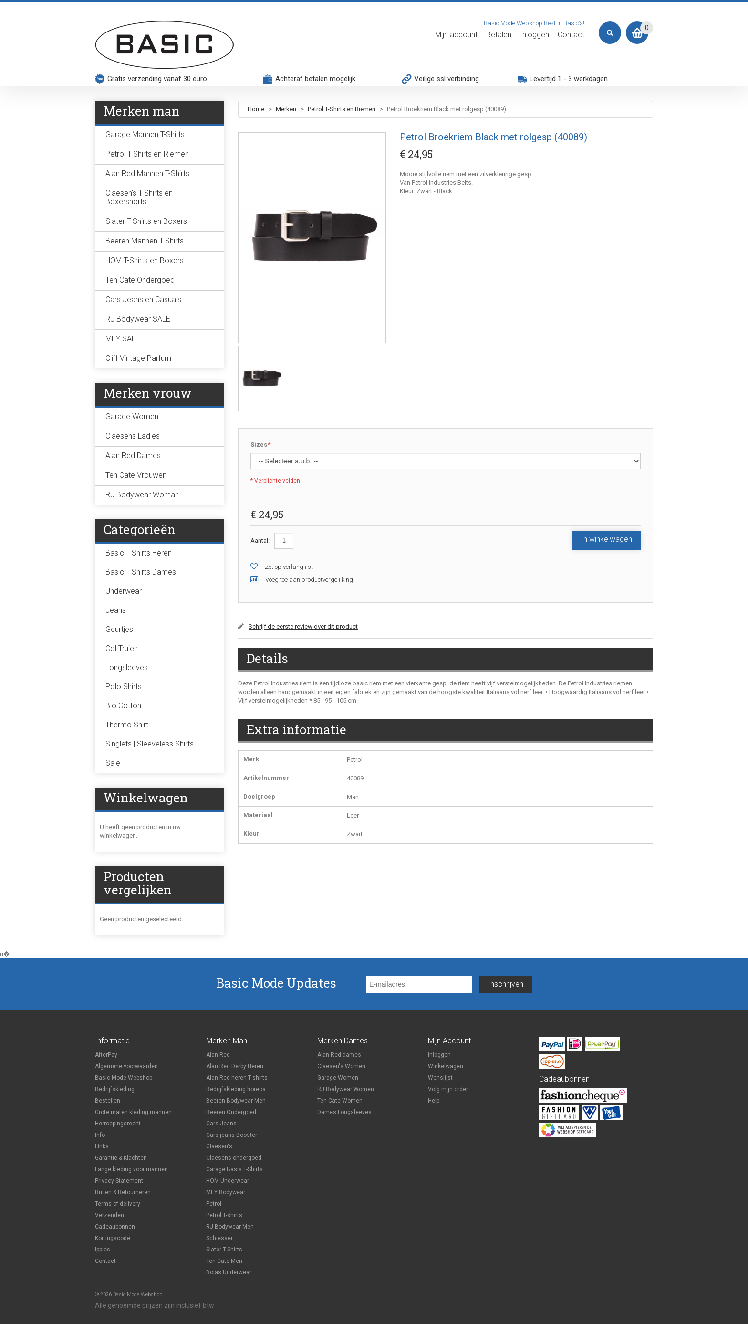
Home (256, 109)
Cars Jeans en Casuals (143, 299)
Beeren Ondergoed (231, 1112)
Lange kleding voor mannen (131, 1169)
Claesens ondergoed (233, 1158)
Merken (287, 109)
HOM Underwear (227, 1180)
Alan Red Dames (133, 455)
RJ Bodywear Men (230, 1226)
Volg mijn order (448, 1089)
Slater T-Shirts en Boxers (146, 221)
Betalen (498, 35)
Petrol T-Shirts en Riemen (341, 109)
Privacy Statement (119, 1180)
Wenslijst (440, 1077)
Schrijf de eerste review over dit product (303, 626)
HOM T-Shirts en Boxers (144, 260)
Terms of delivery (117, 1203)
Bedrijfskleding (115, 1089)
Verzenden (109, 1215)
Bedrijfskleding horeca (236, 1089)
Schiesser (219, 1238)
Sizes (260, 445)
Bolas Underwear (228, 1272)
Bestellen (107, 1100)
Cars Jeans (221, 1123)
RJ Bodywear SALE (137, 319)
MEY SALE (122, 338)
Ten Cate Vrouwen (135, 475)
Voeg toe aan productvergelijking (309, 579)
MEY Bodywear (225, 1192)
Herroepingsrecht (118, 1123)
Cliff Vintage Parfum (138, 358)
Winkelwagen (445, 1066)
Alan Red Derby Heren (234, 1066)
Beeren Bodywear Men (236, 1100)
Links (102, 1146)
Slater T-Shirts (224, 1249)
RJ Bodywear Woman (142, 494)
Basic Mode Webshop (123, 1077)
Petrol (213, 1203)
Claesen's (219, 1146)
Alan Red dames (339, 1054)
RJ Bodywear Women (345, 1089)
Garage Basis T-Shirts (234, 1169)
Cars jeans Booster (231, 1135)
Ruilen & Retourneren (123, 1192)
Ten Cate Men (224, 1261)
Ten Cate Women (340, 1100)
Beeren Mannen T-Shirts (144, 240)
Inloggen (534, 35)
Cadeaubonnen (115, 1226)
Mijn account (456, 35)
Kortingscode (112, 1238)
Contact (571, 35)
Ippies (102, 1249)
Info (100, 1135)
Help (433, 1100)
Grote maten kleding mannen (133, 1112)
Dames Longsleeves (344, 1112)
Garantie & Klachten (121, 1158)
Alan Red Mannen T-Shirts (147, 173)
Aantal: (260, 540)
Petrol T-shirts (224, 1215)
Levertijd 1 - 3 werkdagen (569, 78)
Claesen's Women (341, 1066)
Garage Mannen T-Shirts (145, 134)
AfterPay (106, 1054)
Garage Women (131, 416)
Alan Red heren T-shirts (237, 1077)
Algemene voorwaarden (126, 1066)
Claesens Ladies (132, 436)
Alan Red (218, 1054)
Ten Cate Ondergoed (140, 279)
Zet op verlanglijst (289, 566)
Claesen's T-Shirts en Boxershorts (139, 197)
